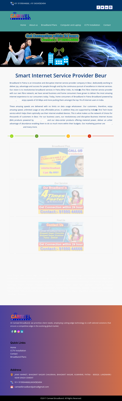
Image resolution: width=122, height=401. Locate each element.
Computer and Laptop (71, 25)
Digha (58, 281)
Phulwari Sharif (96, 287)
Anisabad (18, 281)
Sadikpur (110, 290)
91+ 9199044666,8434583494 (28, 382)
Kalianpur (29, 284)
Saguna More (83, 290)
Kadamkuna (82, 278)
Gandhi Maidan (95, 281)
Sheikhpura (22, 294)
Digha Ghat (65, 281)
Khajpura (21, 284)
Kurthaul (67, 284)
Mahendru (109, 284)
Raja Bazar (48, 290)
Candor (13, 100)
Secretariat (85, 287)
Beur (24, 281)
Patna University (26, 290)
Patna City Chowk (13, 290)
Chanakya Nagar (13, 278)
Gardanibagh (84, 281)
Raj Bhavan (93, 290)
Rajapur (75, 290)
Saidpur (68, 290)
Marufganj (11, 287)
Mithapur (27, 287)
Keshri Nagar (12, 284)
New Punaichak (38, 290)
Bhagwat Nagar (18, 275)
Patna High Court (62, 287)
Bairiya (111, 278)
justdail (109, 123)
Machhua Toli (99, 284)
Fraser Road (75, 281)
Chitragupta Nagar (43, 278)
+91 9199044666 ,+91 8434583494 (28, 3)
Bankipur (11, 281)
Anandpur (91, 278)
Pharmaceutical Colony (105, 275)
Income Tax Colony (57, 278)
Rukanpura (102, 290)
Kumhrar (42, 275)
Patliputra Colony (74, 287)
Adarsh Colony (71, 278)
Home (23, 25)
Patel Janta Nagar (76, 275)
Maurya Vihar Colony (28, 278)
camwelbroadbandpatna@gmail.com (32, 386)
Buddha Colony (50, 281)
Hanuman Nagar (107, 287)
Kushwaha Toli (52, 275)
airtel (19, 100)
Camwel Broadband (55, 398)
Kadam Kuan (49, 284)
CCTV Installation (92, 25)
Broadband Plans (49, 25)
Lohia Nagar (89, 284)
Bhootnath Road (90, 275)
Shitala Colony (63, 275)
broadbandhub (16, 127)
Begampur (39, 281)
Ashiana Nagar (102, 278)
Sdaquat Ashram (58, 290)
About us (33, 25)
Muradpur (19, 287)
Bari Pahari (31, 281)
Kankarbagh (39, 284)
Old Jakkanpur (50, 287)
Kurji (81, 284)
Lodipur (74, 284)
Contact (107, 25)
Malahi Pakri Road (38, 287)
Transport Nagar (32, 275)
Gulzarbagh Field (107, 281)
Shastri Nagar (12, 294)
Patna (10, 275)
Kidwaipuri (59, 284)
